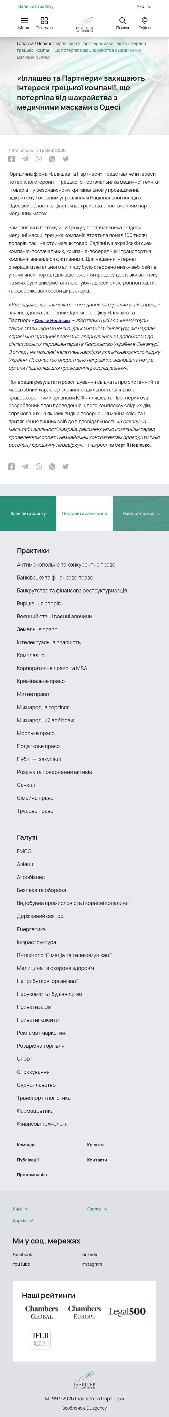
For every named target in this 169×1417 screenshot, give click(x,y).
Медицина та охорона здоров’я (55, 968)
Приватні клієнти (38, 1019)
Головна (25, 43)
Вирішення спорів (39, 603)
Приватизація (34, 1006)
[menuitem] (141, 6)
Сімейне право (35, 797)
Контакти (97, 1160)
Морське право (36, 733)
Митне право (33, 694)
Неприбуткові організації (48, 981)
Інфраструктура (36, 942)
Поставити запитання (84, 513)
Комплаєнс (30, 655)
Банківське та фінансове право (55, 577)
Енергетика (31, 929)
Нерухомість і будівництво (49, 993)
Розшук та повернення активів (54, 772)
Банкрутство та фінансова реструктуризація (72, 590)
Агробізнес (31, 877)
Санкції (26, 784)
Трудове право (35, 810)
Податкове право (38, 746)
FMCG (24, 851)
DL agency (97, 1408)
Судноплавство (36, 1084)
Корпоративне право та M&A (52, 668)
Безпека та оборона (41, 890)
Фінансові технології (42, 1123)
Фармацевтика (35, 1110)
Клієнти (95, 1145)
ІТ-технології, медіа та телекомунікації (64, 955)
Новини (44, 43)
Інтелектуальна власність (49, 642)
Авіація (25, 864)
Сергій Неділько (52, 320)
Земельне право (37, 629)
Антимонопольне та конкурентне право (66, 564)
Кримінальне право (41, 681)
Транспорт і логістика (43, 1097)
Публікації (28, 1160)
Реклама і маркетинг (42, 1032)
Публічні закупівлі (39, 759)
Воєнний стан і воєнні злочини (54, 616)
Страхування (33, 1071)
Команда (26, 1145)
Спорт (25, 1058)
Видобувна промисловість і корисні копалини (73, 903)
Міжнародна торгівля (43, 707)
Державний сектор (40, 915)
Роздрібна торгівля (41, 1045)
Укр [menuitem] (140, 6)
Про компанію (32, 1174)
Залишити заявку (36, 6)
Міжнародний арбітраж (45, 720)
